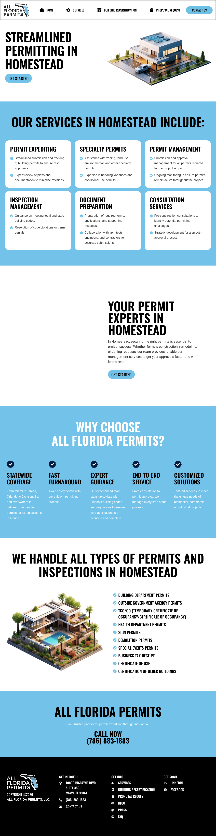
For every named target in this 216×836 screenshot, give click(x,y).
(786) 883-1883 (108, 740)
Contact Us (199, 10)
